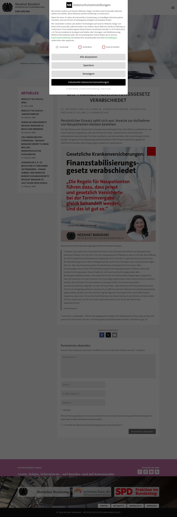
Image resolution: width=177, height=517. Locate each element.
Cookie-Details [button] (72, 88)
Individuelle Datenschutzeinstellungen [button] (88, 82)
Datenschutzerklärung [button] (90, 88)
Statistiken (85, 47)
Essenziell (62, 47)
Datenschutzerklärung (60, 37)
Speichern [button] (88, 65)
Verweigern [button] (88, 73)
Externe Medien (110, 47)
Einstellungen (111, 37)
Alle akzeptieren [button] (88, 56)
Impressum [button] (106, 88)
